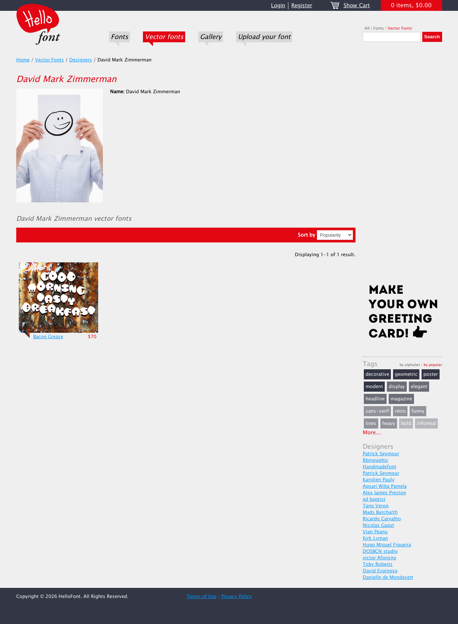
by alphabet (410, 364)
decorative (377, 374)
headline (375, 399)
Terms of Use (202, 596)
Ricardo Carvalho (382, 518)
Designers (80, 60)
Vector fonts (164, 37)
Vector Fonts (400, 28)
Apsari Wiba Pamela (385, 486)
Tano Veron (376, 505)
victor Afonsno (379, 557)
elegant (419, 386)
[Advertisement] (402, 165)
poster (430, 374)
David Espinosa (380, 570)
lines (371, 423)
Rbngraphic (375, 460)
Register (301, 5)
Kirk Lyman (375, 538)
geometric (406, 374)
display (397, 386)
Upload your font (264, 37)
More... (372, 433)
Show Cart (357, 5)
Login (278, 5)
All (367, 28)
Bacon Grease (48, 336)
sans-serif (377, 411)
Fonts (119, 37)
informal (426, 423)
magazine (401, 399)
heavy (388, 423)
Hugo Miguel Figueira (387, 544)
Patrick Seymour (381, 453)
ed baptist (374, 499)
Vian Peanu (375, 531)
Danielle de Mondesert (388, 577)
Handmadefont (379, 466)
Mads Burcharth (380, 512)
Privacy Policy (236, 596)
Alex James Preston (384, 492)
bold (406, 423)
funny (417, 411)
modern (374, 386)
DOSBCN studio (380, 551)
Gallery (210, 37)
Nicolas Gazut (378, 525)
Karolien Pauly (378, 479)
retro (400, 411)
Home (23, 60)
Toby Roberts (378, 564)
